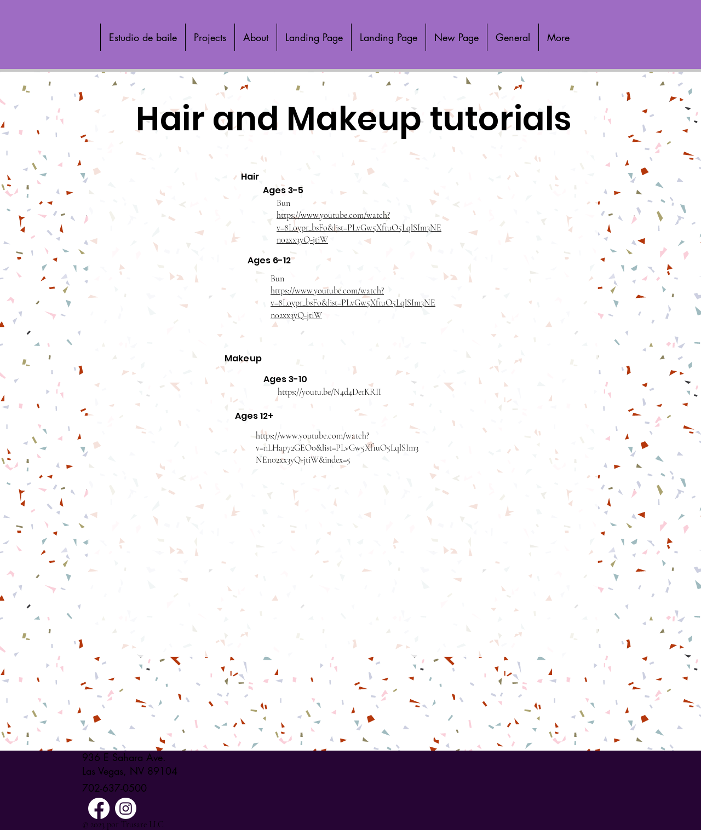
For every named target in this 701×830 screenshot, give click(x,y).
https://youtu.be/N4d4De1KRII (329, 392)
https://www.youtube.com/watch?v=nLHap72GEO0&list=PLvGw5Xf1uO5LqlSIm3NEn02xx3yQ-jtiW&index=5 (337, 448)
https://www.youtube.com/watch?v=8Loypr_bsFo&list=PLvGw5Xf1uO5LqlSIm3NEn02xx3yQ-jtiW (359, 227)
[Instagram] (125, 808)
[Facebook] (99, 808)
